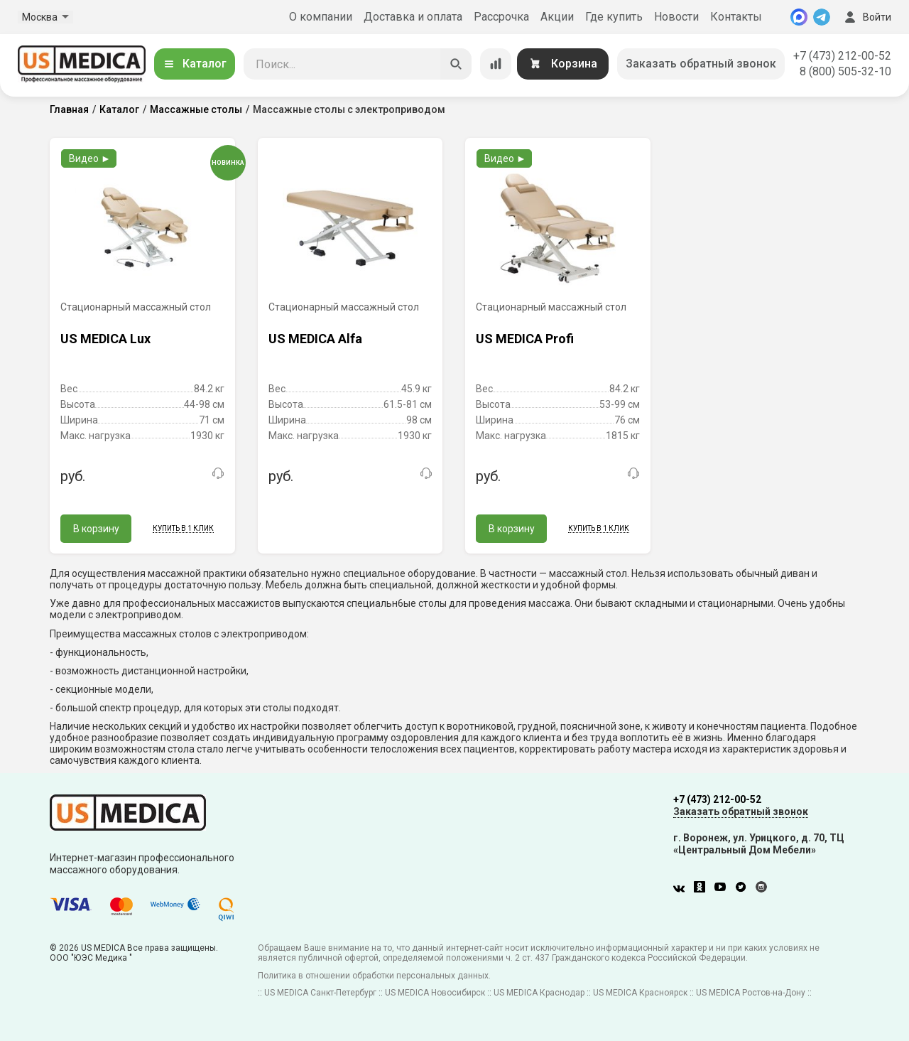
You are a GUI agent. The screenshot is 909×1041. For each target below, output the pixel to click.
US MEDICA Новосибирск (435, 993)
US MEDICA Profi (525, 338)
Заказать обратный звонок (701, 63)
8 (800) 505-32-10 (845, 71)
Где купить (614, 16)
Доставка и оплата (413, 16)
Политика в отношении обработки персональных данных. (374, 976)
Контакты (736, 16)
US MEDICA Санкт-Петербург (320, 993)
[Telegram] (821, 17)
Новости (676, 16)
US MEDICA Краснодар (539, 993)
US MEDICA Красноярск (640, 993)
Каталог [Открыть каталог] (195, 63)
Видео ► (90, 158)
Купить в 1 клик (183, 528)
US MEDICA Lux (105, 338)
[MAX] (798, 17)
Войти (866, 17)
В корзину (96, 528)
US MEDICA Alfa (315, 338)
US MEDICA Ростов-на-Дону (750, 993)
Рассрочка (501, 16)
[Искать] (456, 64)
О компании (320, 16)
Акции (557, 16)
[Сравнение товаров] (495, 64)
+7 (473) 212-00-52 (842, 56)
